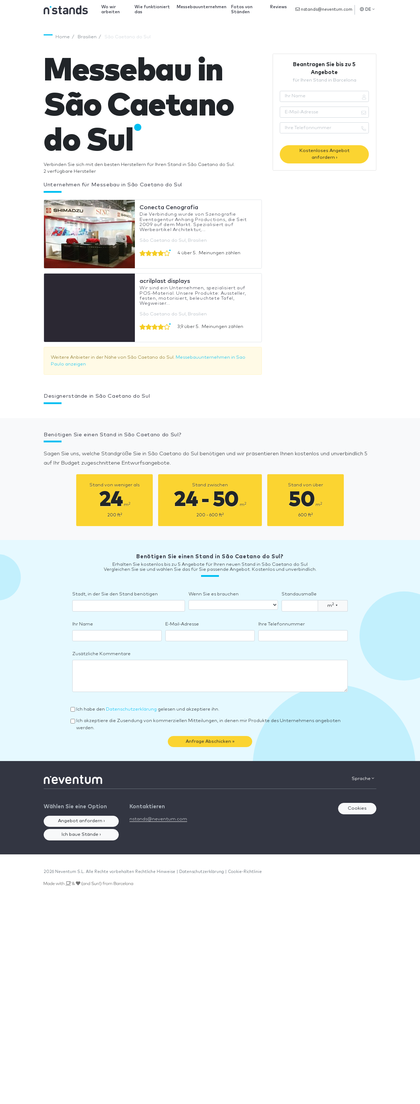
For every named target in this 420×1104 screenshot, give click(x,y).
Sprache (363, 778)
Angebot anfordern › (81, 821)
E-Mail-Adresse (182, 624)
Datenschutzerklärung (131, 709)
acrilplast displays (165, 281)
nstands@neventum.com (324, 9)
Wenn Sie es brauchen (214, 594)
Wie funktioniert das (152, 9)
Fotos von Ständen (242, 9)
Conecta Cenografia (169, 207)
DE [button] (367, 9)
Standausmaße (299, 594)
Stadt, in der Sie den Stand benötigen (115, 594)
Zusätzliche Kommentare (101, 654)
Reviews (278, 7)
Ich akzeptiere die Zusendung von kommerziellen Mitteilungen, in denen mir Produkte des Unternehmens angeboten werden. (208, 724)
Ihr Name (82, 624)
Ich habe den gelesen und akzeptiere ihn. (147, 709)
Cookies (357, 808)
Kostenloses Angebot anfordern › (324, 154)
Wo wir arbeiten (110, 9)
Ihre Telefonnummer (281, 624)
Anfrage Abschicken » (210, 741)
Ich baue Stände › (81, 834)
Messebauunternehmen (201, 7)
